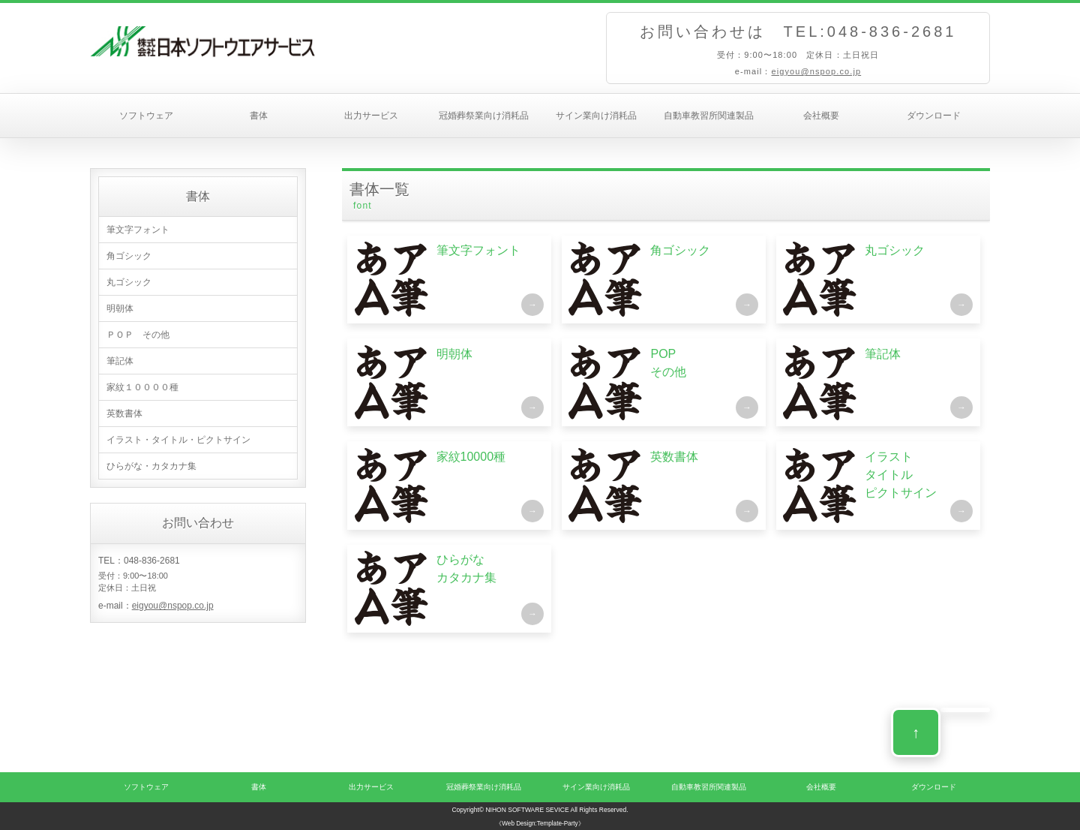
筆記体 (120, 361)
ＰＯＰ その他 (138, 334)
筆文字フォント (138, 229)
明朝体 (120, 308)
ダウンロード (934, 115)
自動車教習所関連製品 (709, 115)
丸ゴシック (129, 282)
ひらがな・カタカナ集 (151, 466)
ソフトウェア (146, 115)
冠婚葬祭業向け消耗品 (484, 115)
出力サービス (371, 115)
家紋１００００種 (142, 387)
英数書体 (124, 413)
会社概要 (821, 115)
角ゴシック (129, 256)
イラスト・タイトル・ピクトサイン (178, 440)
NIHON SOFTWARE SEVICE (526, 809)
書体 (259, 115)
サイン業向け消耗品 (596, 115)
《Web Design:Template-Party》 (540, 823)
